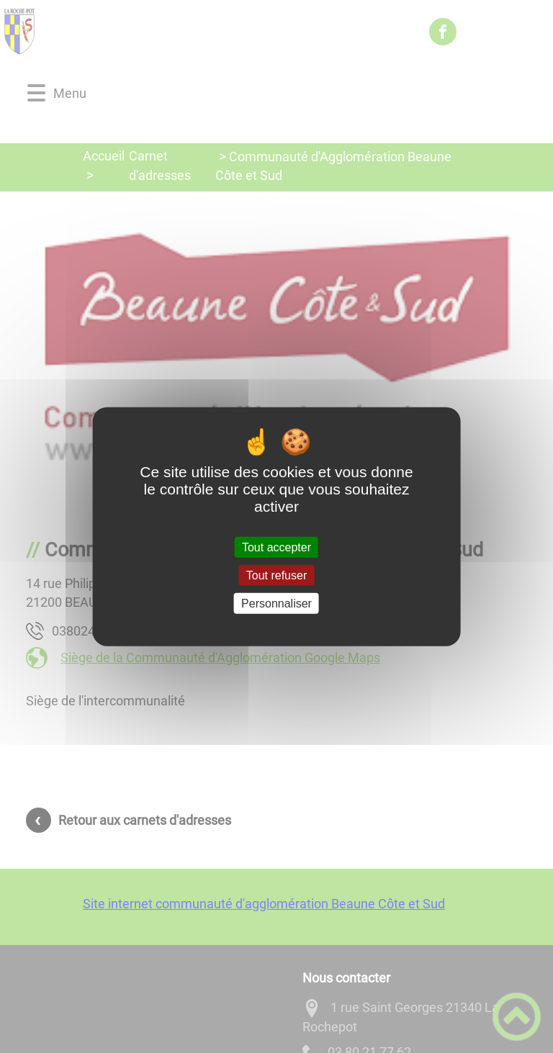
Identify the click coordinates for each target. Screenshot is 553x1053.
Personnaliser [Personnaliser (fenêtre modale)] (276, 603)
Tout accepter (276, 547)
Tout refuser (276, 575)
